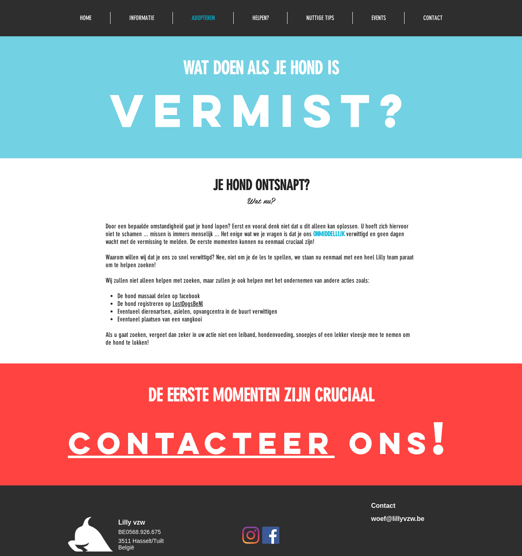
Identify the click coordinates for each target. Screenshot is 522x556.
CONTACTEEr (201, 443)
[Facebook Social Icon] (270, 535)
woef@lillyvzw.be (398, 518)
